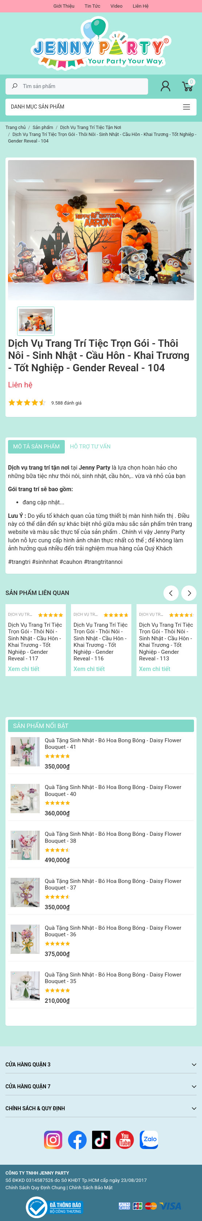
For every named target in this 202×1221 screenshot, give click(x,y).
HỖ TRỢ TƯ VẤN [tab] (90, 446)
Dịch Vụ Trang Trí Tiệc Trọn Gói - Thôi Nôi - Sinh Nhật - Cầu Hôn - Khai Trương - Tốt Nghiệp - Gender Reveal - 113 (166, 642)
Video (117, 6)
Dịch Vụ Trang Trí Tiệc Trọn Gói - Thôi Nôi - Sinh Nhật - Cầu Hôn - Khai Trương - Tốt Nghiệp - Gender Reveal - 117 (35, 642)
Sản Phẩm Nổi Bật (40, 725)
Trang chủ (15, 127)
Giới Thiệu (64, 6)
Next (189, 593)
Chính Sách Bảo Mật (91, 1187)
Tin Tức (92, 6)
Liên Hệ (141, 6)
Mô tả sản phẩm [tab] (36, 446)
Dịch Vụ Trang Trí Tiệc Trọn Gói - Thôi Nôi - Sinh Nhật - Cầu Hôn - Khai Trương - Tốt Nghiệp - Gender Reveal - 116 (101, 642)
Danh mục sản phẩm (37, 107)
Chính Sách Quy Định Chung (35, 1187)
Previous (171, 593)
